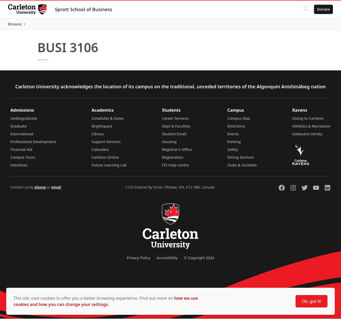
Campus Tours (22, 159)
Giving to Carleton (308, 120)
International (21, 136)
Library (97, 136)
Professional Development (33, 144)
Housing (169, 144)
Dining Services (240, 159)
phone (40, 189)
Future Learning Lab (109, 167)
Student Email (174, 136)
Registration (172, 159)
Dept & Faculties (176, 128)
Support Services (106, 144)
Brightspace (101, 128)
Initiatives (19, 167)
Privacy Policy (138, 260)
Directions (236, 128)
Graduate (18, 128)
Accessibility (167, 260)
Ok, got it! (311, 301)
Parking (234, 144)
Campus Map (238, 120)
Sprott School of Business (84, 9)
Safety (232, 151)
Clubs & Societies (242, 167)
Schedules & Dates (107, 120)
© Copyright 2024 (199, 260)
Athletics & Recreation (311, 128)
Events (233, 136)
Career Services (175, 120)
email (56, 189)
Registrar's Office (177, 151)
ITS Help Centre (175, 167)
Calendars (100, 151)
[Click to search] (306, 9)
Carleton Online (105, 159)
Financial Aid (21, 151)
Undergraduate (23, 120)
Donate (323, 9)
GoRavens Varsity (307, 136)
